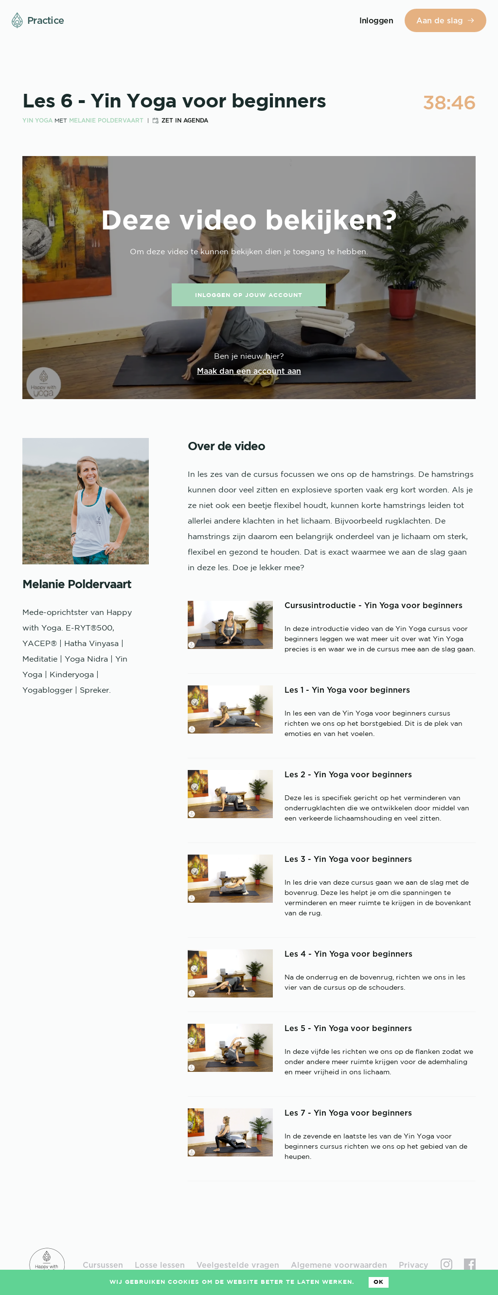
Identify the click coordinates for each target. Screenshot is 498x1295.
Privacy (413, 1264)
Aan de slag (445, 20)
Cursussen (103, 1264)
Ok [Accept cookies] (379, 1282)
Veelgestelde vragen (237, 1264)
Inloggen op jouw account (248, 295)
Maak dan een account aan (249, 371)
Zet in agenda (184, 120)
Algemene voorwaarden (339, 1264)
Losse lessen (160, 1264)
